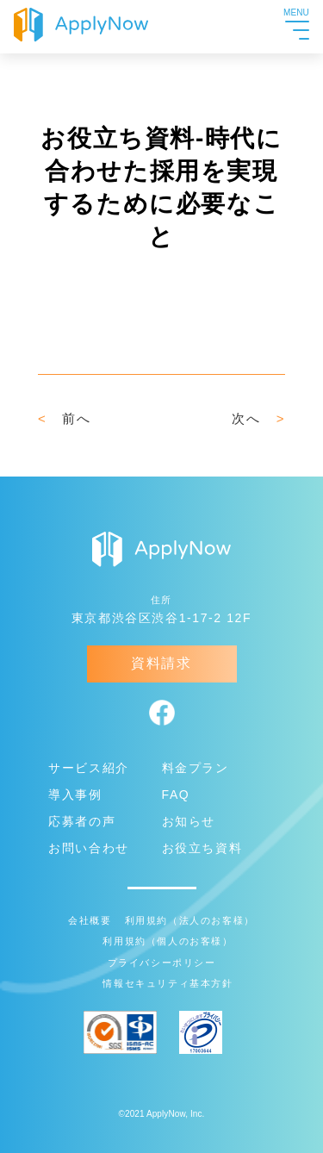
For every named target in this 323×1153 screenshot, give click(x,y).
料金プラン (195, 768)
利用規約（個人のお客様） (167, 941)
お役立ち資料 (202, 848)
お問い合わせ (88, 848)
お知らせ (188, 821)
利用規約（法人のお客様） (190, 920)
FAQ (176, 794)
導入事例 (75, 794)
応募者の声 (81, 821)
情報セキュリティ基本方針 (167, 983)
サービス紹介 (88, 768)
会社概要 (89, 920)
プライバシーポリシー (162, 962)
